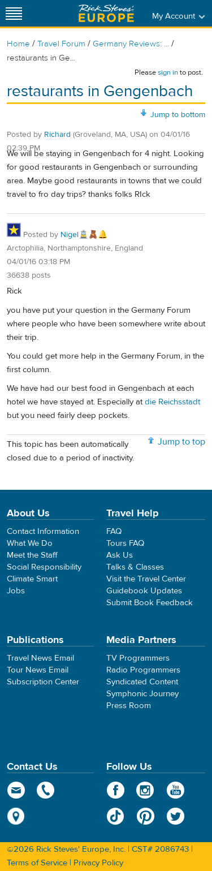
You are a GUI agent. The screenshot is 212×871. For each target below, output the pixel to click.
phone (46, 790)
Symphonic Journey (142, 693)
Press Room (128, 705)
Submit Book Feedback (149, 602)
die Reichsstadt (172, 401)
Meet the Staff (32, 555)
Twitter (175, 816)
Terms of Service (37, 862)
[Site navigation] (14, 13)
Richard (57, 135)
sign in (168, 72)
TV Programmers (138, 658)
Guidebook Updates (144, 590)
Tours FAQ (125, 543)
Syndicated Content (142, 681)
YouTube (175, 790)
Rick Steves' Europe (106, 13)
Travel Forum (61, 43)
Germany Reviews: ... (131, 43)
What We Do (30, 543)
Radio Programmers (143, 670)
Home (18, 43)
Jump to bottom (177, 115)
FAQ (114, 531)
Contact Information (43, 531)
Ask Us (119, 555)
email (16, 790)
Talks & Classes (135, 567)
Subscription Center (43, 681)
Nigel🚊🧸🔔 (83, 235)
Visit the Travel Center (146, 579)
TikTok (115, 816)
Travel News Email (40, 658)
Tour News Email (37, 670)
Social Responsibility (44, 567)
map (16, 816)
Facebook (115, 790)
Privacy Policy (98, 862)
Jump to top (181, 441)
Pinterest (145, 816)
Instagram (145, 790)
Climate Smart (32, 579)
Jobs (16, 590)
